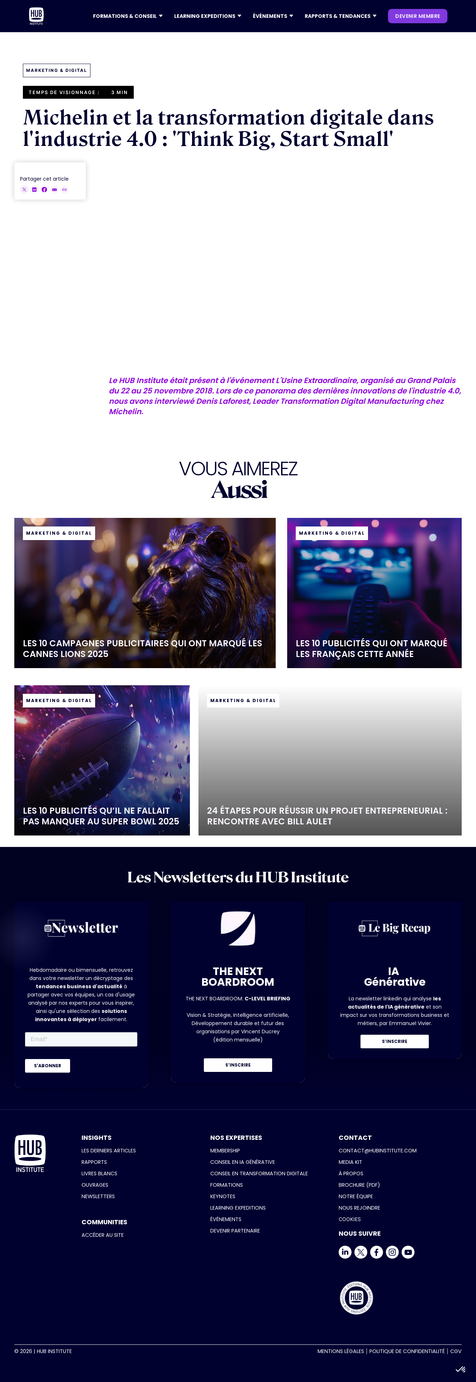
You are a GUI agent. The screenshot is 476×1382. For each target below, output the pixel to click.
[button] (128, 16)
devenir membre (417, 16)
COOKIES (350, 1219)
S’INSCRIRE (238, 1065)
